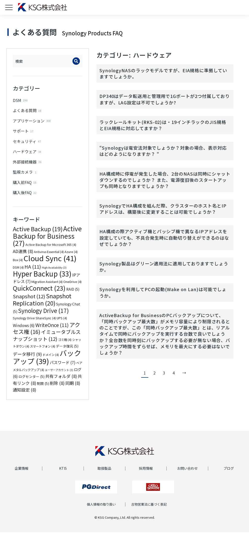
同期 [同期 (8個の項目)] (72, 387)
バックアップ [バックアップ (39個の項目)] (47, 360)
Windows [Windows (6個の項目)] (24, 329)
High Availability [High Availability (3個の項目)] (54, 271)
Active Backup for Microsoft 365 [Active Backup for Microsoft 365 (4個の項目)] (50, 248)
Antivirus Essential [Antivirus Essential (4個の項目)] (49, 255)
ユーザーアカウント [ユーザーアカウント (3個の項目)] (59, 373)
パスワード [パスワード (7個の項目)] (62, 366)
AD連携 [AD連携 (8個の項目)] (23, 255)
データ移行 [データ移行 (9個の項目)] (27, 357)
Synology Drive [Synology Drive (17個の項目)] (43, 314)
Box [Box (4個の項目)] (18, 263)
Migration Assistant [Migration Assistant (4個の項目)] (47, 285)
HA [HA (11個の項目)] (32, 270)
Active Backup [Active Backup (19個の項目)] (38, 232)
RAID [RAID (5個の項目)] (72, 292)
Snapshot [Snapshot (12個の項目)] (29, 299)
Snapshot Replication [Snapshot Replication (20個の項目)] (42, 303)
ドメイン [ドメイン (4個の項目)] (51, 358)
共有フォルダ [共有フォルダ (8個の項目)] (61, 380)
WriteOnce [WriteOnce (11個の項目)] (52, 328)
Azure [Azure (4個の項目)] (71, 255)
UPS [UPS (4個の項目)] (62, 322)
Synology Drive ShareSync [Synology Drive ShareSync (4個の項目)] (34, 322)
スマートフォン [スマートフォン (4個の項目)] (42, 350)
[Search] (76, 61)
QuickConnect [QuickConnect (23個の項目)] (39, 291)
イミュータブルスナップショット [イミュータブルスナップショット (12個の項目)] (47, 339)
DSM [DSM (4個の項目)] (18, 271)
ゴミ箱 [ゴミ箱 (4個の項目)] (64, 343)
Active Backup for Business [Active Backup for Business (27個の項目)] (47, 240)
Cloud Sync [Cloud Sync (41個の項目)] (49, 261)
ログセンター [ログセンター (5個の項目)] (32, 380)
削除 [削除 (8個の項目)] (57, 387)
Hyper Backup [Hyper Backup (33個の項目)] (42, 277)
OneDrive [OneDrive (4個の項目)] (72, 285)
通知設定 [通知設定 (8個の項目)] (24, 393)
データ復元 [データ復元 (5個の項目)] (67, 349)
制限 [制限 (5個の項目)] (43, 387)
